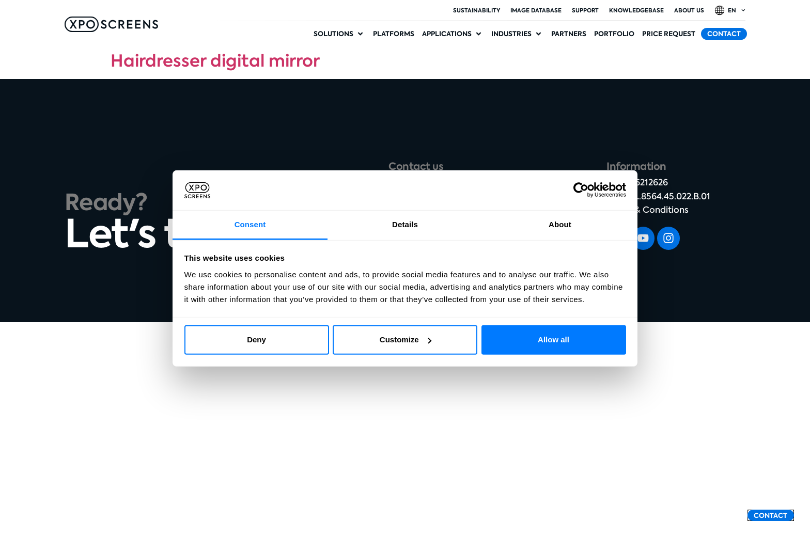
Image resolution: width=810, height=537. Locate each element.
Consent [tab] (250, 224)
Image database (536, 10)
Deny (256, 339)
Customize (405, 339)
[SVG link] (111, 24)
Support (585, 10)
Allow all (553, 339)
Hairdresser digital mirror (215, 61)
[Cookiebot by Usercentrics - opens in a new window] (581, 190)
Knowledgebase (636, 10)
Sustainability (476, 10)
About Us (689, 10)
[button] (339, 34)
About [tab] (560, 224)
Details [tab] (405, 224)
